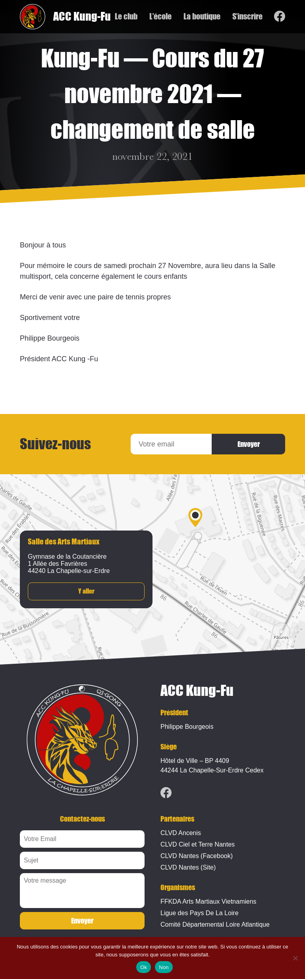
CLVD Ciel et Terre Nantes (197, 844)
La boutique (201, 16)
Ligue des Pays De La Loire (199, 913)
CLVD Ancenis (180, 833)
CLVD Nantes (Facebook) (196, 856)
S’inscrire (247, 16)
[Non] (295, 958)
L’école (160, 16)
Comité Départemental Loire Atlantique (215, 924)
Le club (125, 16)
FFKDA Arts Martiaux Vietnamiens (208, 901)
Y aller (86, 591)
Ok (143, 967)
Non (164, 967)
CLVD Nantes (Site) (188, 867)
